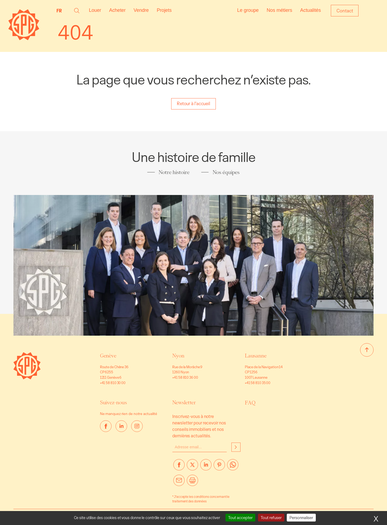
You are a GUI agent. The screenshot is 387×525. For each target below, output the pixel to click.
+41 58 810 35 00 (257, 383)
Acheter (117, 10)
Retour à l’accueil (193, 103)
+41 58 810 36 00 (185, 377)
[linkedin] (121, 426)
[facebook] (106, 426)
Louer (95, 10)
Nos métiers (279, 10)
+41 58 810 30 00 (113, 383)
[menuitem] (60, 10)
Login (372, 10)
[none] (60, 10)
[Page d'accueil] (23, 38)
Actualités (310, 10)
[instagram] (137, 426)
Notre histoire (174, 172)
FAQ (250, 403)
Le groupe (248, 10)
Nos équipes (226, 172)
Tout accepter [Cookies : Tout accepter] (240, 517)
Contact (344, 10)
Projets (164, 10)
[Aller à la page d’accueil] (27, 378)
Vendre (141, 10)
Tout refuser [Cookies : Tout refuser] (271, 517)
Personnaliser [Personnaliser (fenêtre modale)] (301, 517)
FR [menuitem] (59, 10)
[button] (77, 10)
